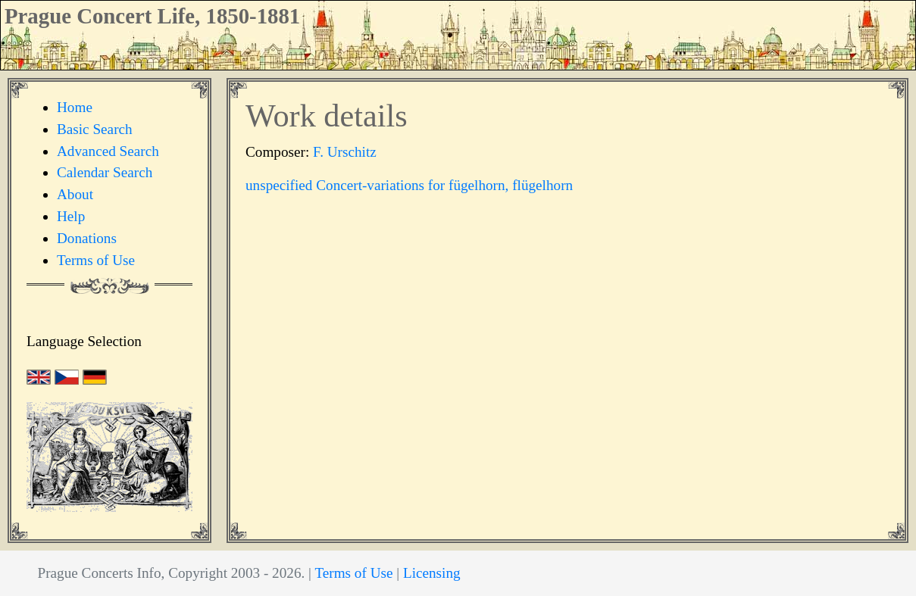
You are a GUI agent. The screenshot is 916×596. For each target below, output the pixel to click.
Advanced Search (108, 151)
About (75, 194)
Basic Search (95, 129)
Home (74, 107)
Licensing (432, 573)
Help (71, 216)
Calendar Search (104, 172)
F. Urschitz (345, 152)
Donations (87, 238)
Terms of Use (96, 260)
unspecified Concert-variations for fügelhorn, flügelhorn (409, 185)
